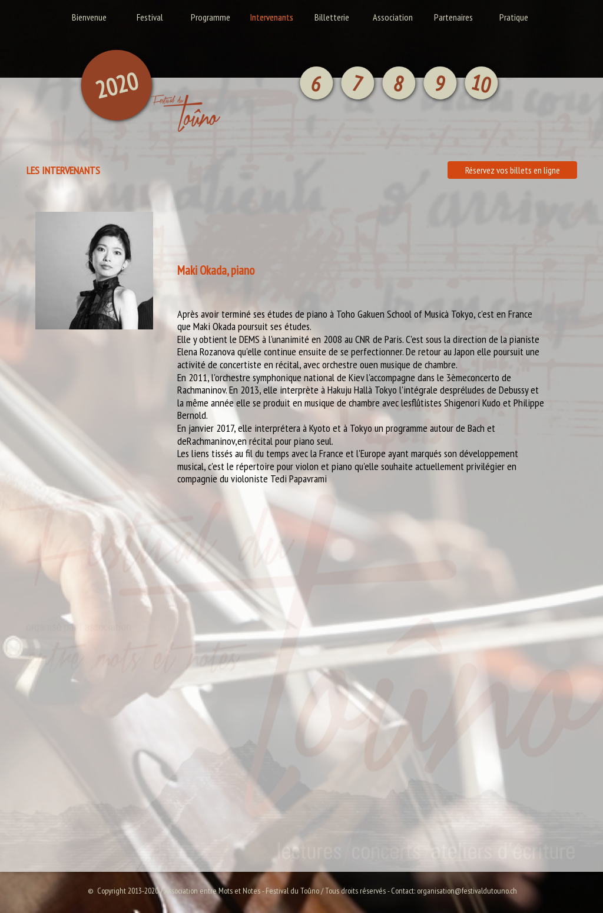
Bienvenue (89, 17)
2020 (116, 85)
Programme (210, 17)
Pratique (513, 17)
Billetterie (331, 17)
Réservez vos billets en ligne (512, 170)
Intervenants (271, 17)
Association (393, 17)
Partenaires (453, 17)
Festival (150, 17)
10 (481, 82)
